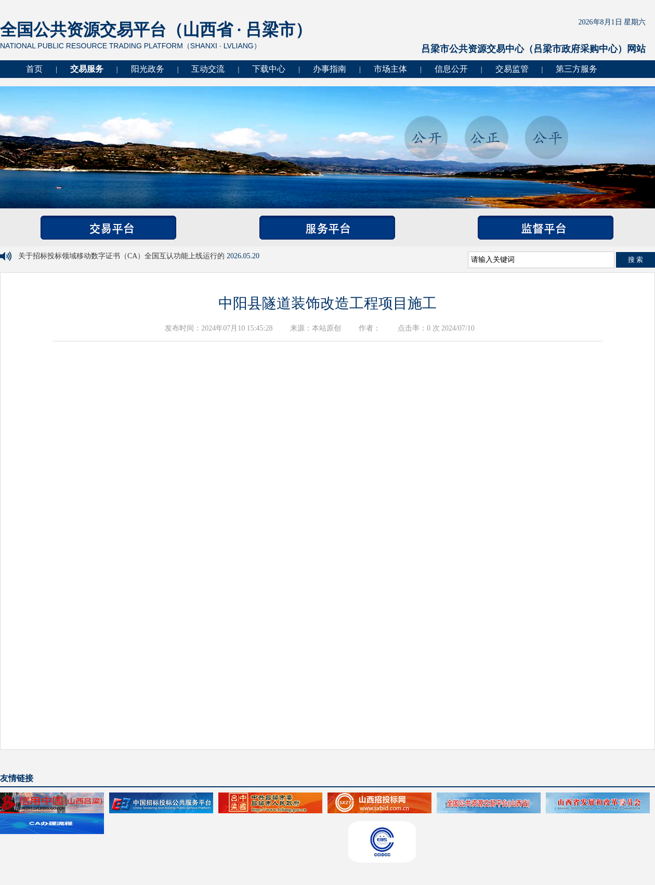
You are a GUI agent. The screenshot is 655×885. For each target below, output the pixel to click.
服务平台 (327, 228)
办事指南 (329, 68)
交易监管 (512, 68)
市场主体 (390, 68)
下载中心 (268, 68)
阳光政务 (147, 68)
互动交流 (208, 68)
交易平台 (108, 228)
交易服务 (86, 68)
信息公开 (451, 68)
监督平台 (545, 228)
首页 (34, 68)
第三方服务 (576, 68)
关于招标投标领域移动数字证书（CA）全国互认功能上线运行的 (122, 256)
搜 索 (636, 259)
